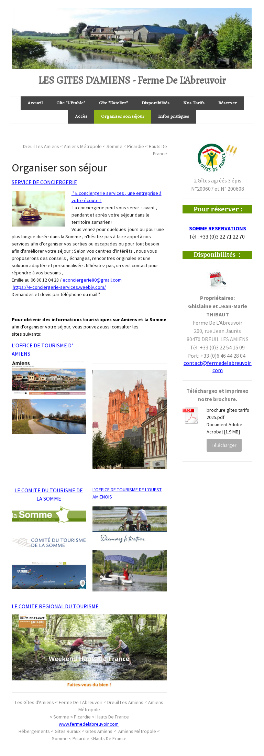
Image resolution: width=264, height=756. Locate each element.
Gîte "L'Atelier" (113, 103)
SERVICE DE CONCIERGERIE (44, 182)
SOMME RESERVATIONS (217, 228)
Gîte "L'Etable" (70, 103)
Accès (81, 116)
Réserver (227, 103)
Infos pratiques (173, 116)
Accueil (35, 103)
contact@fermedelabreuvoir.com (218, 366)
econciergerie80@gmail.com (92, 280)
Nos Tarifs (194, 103)
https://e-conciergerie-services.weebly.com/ (59, 287)
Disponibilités (155, 103)
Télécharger (224, 445)
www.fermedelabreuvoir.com (89, 724)
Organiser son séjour (122, 116)
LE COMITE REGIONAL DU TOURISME (55, 606)
